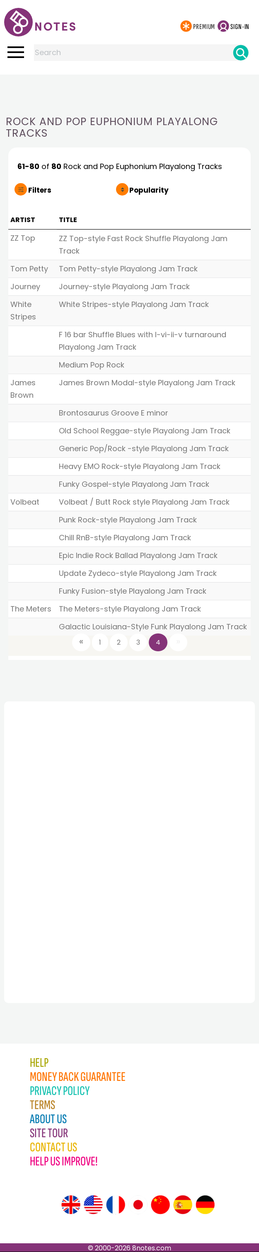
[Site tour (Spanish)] (182, 1204)
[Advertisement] (130, 91)
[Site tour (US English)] (93, 1204)
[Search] (241, 52)
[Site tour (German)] (205, 1204)
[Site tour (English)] (71, 1204)
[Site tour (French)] (115, 1204)
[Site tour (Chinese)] (160, 1204)
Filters (39, 190)
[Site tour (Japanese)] (138, 1204)
